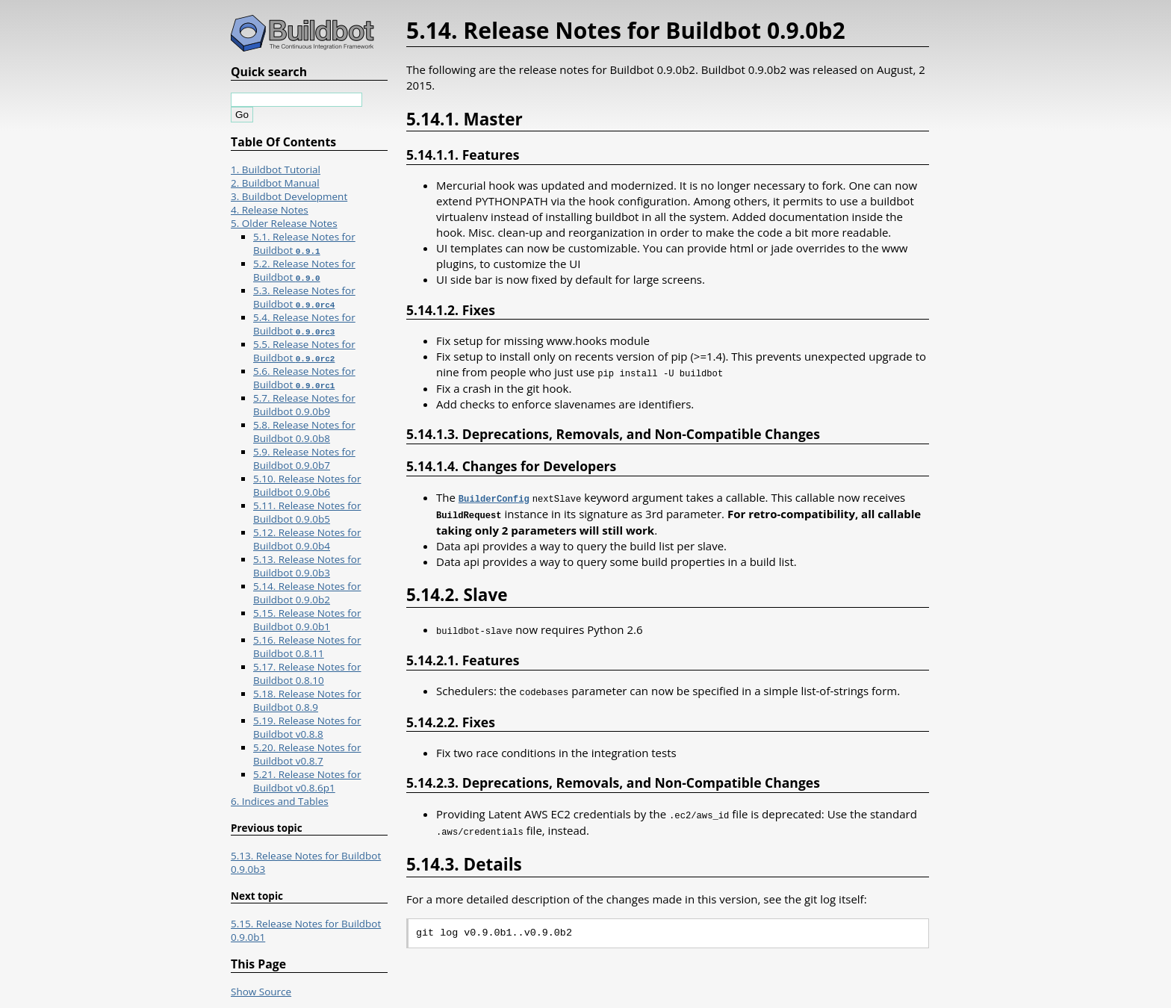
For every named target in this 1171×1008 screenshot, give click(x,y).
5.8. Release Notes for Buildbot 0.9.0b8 (304, 431)
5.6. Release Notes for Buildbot (304, 377)
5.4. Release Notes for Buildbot (304, 324)
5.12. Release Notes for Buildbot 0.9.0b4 (307, 539)
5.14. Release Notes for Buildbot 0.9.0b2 (307, 592)
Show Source (261, 991)
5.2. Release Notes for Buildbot (304, 270)
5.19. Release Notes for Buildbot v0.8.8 (307, 727)
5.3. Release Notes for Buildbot (304, 297)
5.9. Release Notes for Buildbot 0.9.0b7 (304, 458)
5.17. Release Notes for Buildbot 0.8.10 (307, 673)
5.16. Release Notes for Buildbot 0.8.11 (307, 646)
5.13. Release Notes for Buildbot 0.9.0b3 (307, 566)
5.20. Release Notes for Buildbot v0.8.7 (307, 754)
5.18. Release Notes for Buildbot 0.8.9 (307, 700)
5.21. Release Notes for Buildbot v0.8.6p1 (307, 781)
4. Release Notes (269, 210)
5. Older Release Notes (284, 223)
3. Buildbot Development (289, 196)
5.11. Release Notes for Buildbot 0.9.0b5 (307, 512)
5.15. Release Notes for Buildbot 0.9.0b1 (307, 619)
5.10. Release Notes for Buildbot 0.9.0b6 (307, 485)
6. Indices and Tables (280, 801)
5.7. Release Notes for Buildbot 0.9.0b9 (304, 404)
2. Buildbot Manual (275, 183)
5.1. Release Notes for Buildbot (304, 243)
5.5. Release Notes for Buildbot (304, 350)
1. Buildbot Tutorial (275, 169)
